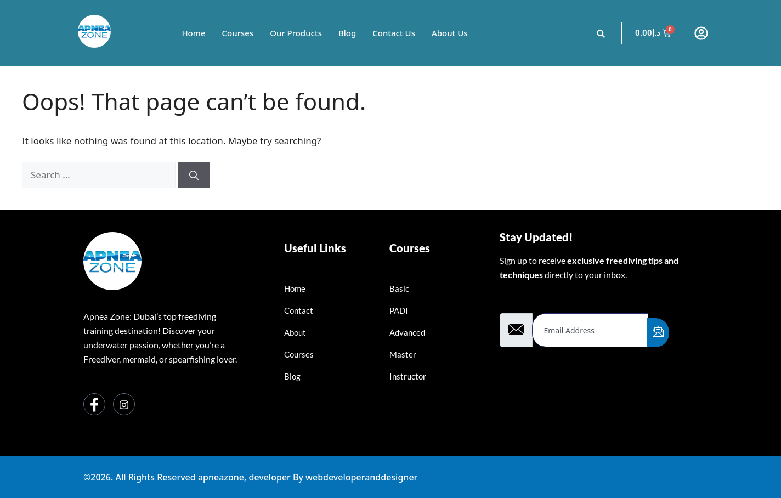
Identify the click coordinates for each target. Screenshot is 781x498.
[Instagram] (124, 404)
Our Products (296, 32)
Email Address (530, 302)
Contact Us (393, 32)
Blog (347, 32)
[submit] (658, 332)
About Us (450, 32)
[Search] (194, 175)
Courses (237, 32)
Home (193, 32)
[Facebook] (94, 404)
